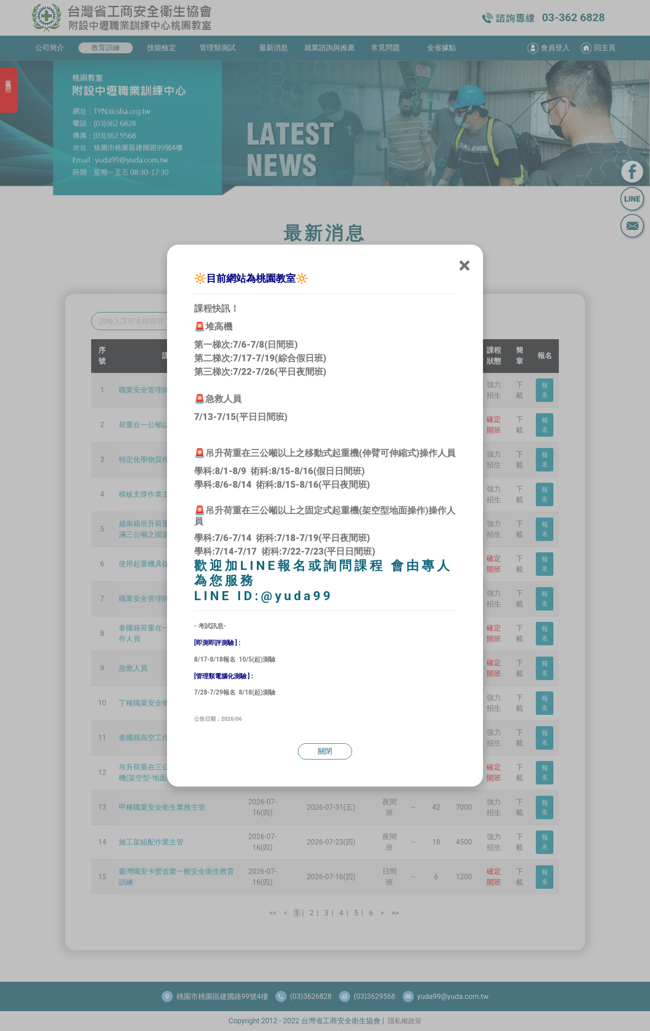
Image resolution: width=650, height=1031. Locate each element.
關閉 (325, 751)
